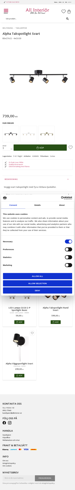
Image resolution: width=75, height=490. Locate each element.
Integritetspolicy (9, 463)
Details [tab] (37, 205)
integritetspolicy (48, 483)
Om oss (5, 460)
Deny (37, 290)
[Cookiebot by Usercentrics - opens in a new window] (61, 198)
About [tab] (62, 205)
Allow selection (37, 283)
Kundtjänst (7, 435)
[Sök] (67, 18)
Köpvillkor (6, 437)
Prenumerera (45, 478)
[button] (6, 10)
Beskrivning (11, 179)
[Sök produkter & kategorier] (37, 18)
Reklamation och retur (11, 440)
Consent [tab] (13, 205)
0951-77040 (7, 410)
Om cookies (7, 466)
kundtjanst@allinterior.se (12, 413)
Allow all (37, 276)
